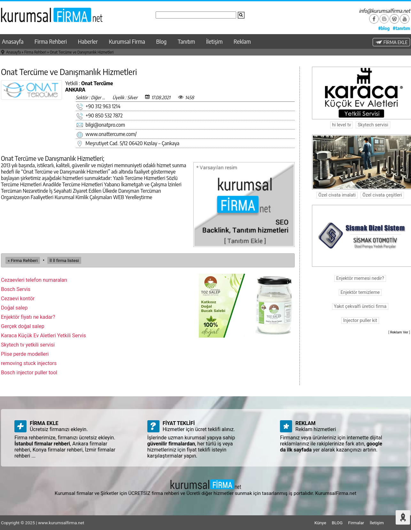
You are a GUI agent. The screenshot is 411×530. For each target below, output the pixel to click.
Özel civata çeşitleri (382, 195)
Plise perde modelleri (25, 354)
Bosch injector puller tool (29, 373)
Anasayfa (12, 41)
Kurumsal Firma (127, 41)
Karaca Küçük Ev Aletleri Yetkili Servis (43, 335)
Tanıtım (186, 41)
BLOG (337, 522)
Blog (161, 41)
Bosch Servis (15, 289)
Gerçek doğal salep (22, 326)
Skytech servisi (373, 125)
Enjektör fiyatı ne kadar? (28, 317)
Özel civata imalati (337, 195)
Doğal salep (14, 308)
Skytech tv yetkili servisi (28, 345)
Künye (320, 522)
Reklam (242, 41)
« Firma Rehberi (23, 260)
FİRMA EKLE (391, 42)
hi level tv (341, 125)
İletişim (214, 41)
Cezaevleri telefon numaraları (34, 280)
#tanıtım (401, 28)
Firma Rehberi (51, 41)
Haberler (88, 41)
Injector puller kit (360, 320)
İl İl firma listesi (64, 260)
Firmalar (356, 522)
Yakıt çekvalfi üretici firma (360, 306)
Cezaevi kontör (18, 298)
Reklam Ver (399, 332)
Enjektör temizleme (360, 292)
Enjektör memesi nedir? (360, 278)
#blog (384, 28)
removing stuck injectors (29, 363)
